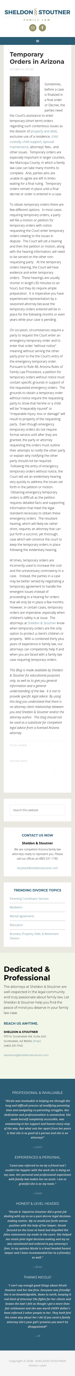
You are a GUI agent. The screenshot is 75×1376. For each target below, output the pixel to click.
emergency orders (23, 768)
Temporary (17, 776)
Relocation (16, 925)
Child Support (33, 749)
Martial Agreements (22, 916)
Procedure (35, 753)
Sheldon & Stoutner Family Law (37, 14)
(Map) (37, 1041)
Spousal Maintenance (39, 772)
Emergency (18, 753)
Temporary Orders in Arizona (37, 58)
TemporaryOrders (39, 776)
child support (31, 141)
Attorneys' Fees (39, 745)
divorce (28, 764)
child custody (38, 760)
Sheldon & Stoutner (42, 623)
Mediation (16, 907)
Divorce (49, 749)
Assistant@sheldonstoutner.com (37, 868)
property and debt (44, 131)
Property (16, 772)
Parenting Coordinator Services (29, 898)
